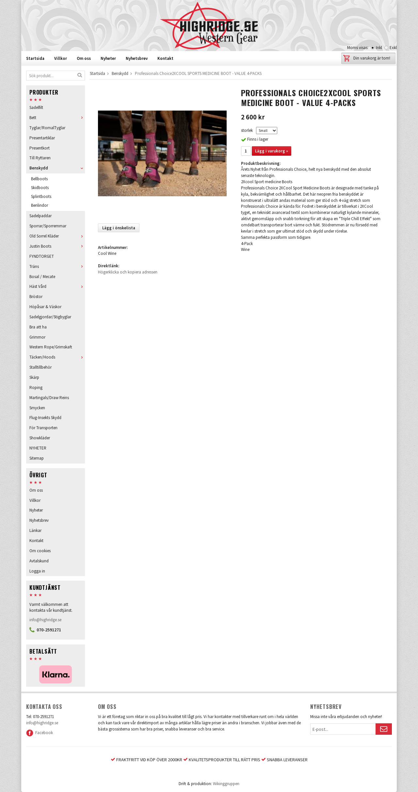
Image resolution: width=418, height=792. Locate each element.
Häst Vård (57, 286)
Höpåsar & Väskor (45, 306)
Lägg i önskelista (118, 228)
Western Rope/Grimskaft (50, 347)
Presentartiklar (42, 138)
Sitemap (36, 458)
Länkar (35, 530)
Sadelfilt (36, 107)
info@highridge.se (45, 620)
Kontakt (165, 58)
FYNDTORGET (41, 256)
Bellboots (39, 179)
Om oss (84, 58)
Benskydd (57, 168)
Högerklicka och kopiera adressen (127, 272)
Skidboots (40, 187)
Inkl (379, 47)
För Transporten (43, 428)
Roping (35, 387)
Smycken (37, 408)
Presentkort (39, 148)
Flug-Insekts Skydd (45, 417)
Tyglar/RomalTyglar (47, 128)
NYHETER (37, 448)
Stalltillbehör (40, 367)
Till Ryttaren (40, 158)
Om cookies (40, 551)
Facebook (39, 732)
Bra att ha (38, 327)
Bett (57, 117)
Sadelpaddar (40, 216)
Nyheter (108, 58)
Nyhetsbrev (137, 58)
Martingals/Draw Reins (49, 397)
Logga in (37, 571)
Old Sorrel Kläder (57, 236)
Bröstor (35, 296)
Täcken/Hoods (57, 357)
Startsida (35, 58)
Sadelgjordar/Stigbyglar (50, 317)
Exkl (393, 47)
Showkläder (39, 438)
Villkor (60, 58)
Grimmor (37, 337)
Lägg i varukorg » (271, 151)
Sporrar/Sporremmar (47, 226)
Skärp (34, 377)
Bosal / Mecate (42, 276)
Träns (57, 266)
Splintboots (41, 196)
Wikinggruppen (226, 783)
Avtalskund (39, 561)
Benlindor (39, 205)
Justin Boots (57, 246)
